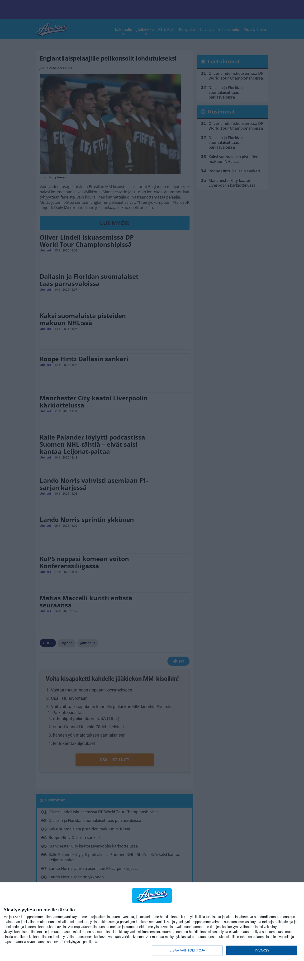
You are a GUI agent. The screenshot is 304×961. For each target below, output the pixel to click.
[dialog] (152, 922)
